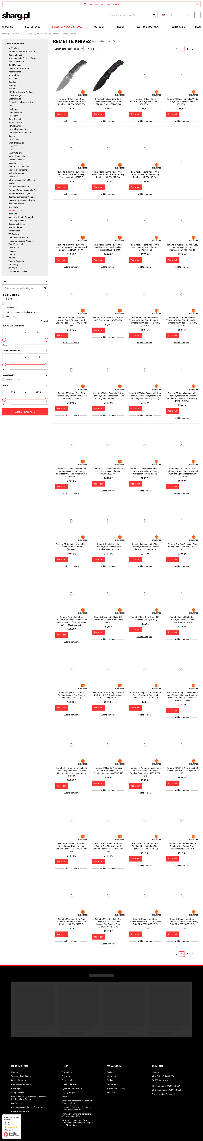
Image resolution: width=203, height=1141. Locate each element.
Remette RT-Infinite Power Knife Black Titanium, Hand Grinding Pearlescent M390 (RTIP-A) (145, 174)
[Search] (44, 288)
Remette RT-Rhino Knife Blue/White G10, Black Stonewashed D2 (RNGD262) (182, 101)
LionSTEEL (13, 146)
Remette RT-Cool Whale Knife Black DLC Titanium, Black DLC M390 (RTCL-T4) (71, 546)
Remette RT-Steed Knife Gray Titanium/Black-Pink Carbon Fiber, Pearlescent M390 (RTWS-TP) (71, 101)
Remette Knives (15, 210)
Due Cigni (12, 85)
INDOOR (120, 27)
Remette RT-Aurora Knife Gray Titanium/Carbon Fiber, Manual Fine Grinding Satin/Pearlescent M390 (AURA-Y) (182, 321)
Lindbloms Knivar (16, 143)
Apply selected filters (25, 412)
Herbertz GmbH (15, 122)
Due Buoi (12, 82)
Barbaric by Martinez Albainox (21, 51)
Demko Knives (14, 75)
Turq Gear (12, 254)
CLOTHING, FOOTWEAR (148, 27)
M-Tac (11, 149)
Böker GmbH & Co (16, 61)
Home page (7, 34)
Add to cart (61, 114)
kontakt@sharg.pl (166, 1094)
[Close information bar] (197, 4)
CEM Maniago (14, 65)
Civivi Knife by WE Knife (18, 68)
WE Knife (12, 258)
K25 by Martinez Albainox (19, 132)
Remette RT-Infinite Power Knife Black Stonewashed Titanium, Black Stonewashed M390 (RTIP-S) (71, 247)
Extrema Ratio (14, 99)
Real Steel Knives (16, 204)
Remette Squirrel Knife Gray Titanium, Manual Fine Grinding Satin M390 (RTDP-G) (182, 619)
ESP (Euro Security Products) (21, 92)
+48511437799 (173, 1086)
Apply (4, 344)
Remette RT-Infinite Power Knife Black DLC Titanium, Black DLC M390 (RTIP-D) (145, 247)
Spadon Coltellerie (16, 224)
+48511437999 (174, 1090)
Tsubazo (12, 251)
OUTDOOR (99, 27)
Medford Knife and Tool (18, 166)
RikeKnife (12, 214)
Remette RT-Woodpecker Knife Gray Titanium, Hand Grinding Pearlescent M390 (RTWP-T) (182, 247)
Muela (11, 183)
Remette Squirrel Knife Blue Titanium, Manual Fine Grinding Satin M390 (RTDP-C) (71, 695)
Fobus (11, 105)
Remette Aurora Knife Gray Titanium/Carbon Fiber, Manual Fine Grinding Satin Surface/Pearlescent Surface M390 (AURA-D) (71, 621)
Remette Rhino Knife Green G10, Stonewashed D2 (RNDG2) (145, 618)
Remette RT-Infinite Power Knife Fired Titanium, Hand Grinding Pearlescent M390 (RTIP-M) (108, 247)
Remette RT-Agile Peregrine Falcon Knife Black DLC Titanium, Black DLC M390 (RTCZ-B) (108, 695)
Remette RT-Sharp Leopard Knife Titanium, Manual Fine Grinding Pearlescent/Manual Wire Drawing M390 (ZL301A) (182, 397)
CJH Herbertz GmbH (17, 271)
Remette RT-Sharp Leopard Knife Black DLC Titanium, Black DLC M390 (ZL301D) (108, 471)
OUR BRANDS (178, 27)
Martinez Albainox (16, 160)
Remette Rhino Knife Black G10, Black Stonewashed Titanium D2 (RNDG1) (108, 619)
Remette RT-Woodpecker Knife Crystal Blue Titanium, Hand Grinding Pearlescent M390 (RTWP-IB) (108, 847)
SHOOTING (7, 27)
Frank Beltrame (15, 112)
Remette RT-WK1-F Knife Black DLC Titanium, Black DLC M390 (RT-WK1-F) (182, 770)
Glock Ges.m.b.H (15, 119)
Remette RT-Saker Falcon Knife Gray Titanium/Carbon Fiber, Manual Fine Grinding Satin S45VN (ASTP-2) (108, 396)
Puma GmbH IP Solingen (19, 193)
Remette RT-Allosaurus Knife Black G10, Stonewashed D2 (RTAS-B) (108, 318)
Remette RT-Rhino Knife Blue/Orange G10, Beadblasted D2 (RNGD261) (145, 101)
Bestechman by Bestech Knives (22, 58)
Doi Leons (12, 78)
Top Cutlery (13, 247)
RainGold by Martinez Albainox (22, 200)
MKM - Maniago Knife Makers (21, 180)
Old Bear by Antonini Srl (18, 187)
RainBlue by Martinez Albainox (21, 197)
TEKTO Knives (14, 234)
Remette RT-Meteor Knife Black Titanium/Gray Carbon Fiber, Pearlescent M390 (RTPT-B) (182, 846)
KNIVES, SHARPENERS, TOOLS (67, 27)
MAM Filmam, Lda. (16, 156)
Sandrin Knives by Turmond (20, 217)
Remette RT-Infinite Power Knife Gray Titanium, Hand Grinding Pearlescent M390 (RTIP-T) (71, 174)
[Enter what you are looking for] (25, 288)
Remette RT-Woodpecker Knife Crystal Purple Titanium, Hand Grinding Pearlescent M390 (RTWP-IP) (71, 321)
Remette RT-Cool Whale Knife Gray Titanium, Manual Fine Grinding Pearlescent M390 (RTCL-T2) (145, 471)
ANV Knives (13, 48)
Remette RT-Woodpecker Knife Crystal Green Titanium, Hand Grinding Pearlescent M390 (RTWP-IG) (71, 847)
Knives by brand (52, 34)
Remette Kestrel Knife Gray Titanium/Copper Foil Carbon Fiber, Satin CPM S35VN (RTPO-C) (182, 921)
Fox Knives (13, 109)
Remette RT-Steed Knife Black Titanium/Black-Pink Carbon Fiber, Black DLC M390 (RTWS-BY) (108, 101)
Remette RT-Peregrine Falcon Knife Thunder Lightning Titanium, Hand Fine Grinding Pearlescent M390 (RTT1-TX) (71, 772)
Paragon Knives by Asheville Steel (23, 190)
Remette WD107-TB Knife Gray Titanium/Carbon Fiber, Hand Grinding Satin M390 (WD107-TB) (108, 770)
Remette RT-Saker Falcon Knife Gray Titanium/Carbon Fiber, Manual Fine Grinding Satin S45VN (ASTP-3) (145, 396)
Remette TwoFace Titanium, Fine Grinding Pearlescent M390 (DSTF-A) (182, 546)
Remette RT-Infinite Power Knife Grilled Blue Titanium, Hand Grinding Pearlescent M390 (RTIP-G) (108, 174)
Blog (198, 27)
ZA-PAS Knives (15, 268)
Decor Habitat (14, 72)
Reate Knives (14, 207)
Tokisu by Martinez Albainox (20, 241)
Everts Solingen (15, 95)
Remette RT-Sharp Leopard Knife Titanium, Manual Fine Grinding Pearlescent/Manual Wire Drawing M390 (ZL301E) (71, 473)
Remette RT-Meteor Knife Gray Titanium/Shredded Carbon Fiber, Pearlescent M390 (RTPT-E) (71, 921)
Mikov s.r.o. (13, 177)
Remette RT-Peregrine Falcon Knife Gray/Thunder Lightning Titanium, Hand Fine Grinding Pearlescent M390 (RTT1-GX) (182, 696)
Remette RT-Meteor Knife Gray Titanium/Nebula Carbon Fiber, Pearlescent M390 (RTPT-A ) (145, 846)
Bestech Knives (15, 55)
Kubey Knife (13, 139)
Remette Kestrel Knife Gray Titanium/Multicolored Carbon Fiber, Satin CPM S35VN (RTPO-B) (145, 921)
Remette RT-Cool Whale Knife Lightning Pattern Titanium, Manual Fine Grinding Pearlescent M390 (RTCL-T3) (182, 473)
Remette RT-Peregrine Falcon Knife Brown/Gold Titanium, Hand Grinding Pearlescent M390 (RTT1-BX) (145, 772)
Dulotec (11, 88)
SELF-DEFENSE (32, 27)
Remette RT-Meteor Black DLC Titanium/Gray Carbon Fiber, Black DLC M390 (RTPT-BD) (71, 396)
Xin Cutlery (13, 264)
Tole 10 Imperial (15, 244)
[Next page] (198, 48)
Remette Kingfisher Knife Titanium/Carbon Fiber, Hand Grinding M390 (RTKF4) (108, 546)
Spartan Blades (15, 227)
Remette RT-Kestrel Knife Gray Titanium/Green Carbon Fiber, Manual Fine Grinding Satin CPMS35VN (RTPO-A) (108, 923)
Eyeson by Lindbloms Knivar (20, 102)
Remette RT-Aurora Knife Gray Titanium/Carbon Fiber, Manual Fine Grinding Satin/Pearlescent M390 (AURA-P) (145, 321)
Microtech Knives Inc (17, 170)
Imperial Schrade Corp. (18, 129)
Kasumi (11, 136)
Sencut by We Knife (17, 220)
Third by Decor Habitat (18, 237)
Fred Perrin (13, 116)
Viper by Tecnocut (16, 261)
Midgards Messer (16, 173)
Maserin (12, 163)
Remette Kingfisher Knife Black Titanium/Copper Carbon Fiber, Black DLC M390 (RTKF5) (145, 546)
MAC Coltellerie (15, 153)
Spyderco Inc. (14, 231)
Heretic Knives (14, 126)
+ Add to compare (71, 121)
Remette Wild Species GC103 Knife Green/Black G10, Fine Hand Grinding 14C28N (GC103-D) (145, 695)
